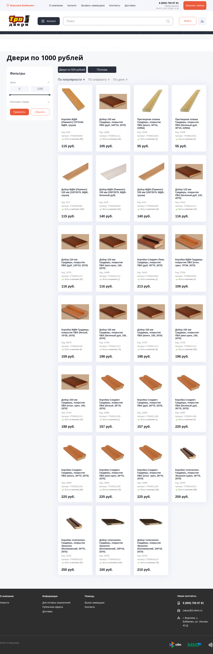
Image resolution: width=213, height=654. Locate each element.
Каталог (72, 5)
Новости (4, 602)
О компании (56, 5)
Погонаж (102, 69)
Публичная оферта (52, 607)
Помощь (89, 596)
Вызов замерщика (94, 602)
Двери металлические (76, 35)
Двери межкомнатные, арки (30, 35)
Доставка (130, 5)
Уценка (195, 35)
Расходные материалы (160, 35)
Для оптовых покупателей (56, 602)
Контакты (114, 5)
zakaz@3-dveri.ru (192, 610)
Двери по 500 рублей (72, 69)
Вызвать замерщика (93, 5)
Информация (50, 596)
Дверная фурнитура (117, 35)
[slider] (10, 95)
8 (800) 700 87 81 (169, 2)
